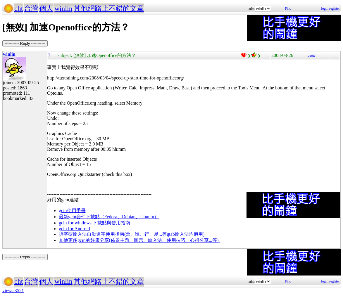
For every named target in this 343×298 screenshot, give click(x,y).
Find (288, 8)
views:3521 (13, 290)
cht (18, 8)
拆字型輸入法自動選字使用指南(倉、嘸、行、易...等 (113, 234)
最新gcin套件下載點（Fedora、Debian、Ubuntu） (109, 216)
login (324, 8)
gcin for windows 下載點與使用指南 (94, 222)
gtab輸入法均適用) (185, 234)
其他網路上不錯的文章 (109, 8)
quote (312, 55)
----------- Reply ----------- (25, 43)
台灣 (31, 8)
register (334, 8)
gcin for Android (74, 228)
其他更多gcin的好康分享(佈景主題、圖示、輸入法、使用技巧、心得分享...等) (139, 240)
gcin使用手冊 (72, 210)
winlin (63, 8)
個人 (46, 8)
